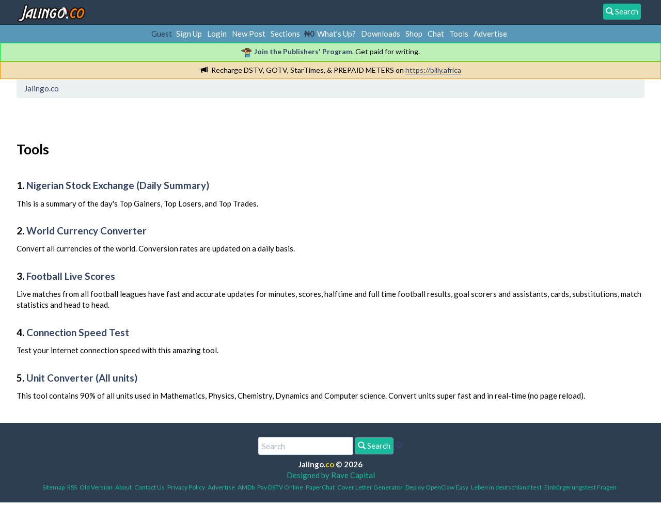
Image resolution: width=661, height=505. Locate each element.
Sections (285, 33)
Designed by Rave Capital (331, 475)
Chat (436, 33)
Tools (458, 33)
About (123, 487)
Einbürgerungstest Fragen (580, 487)
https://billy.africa (433, 70)
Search (374, 445)
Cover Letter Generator (370, 487)
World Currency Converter (86, 230)
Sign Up (189, 33)
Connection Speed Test (77, 332)
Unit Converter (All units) (81, 378)
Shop (413, 33)
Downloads (380, 33)
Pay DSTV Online (280, 487)
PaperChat (320, 487)
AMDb (246, 487)
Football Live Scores (70, 276)
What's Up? (336, 33)
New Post (248, 33)
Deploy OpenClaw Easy (436, 487)
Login (217, 33)
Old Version (96, 487)
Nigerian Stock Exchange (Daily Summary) (117, 185)
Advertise (490, 33)
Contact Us (149, 487)
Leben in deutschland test (506, 487)
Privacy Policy (186, 487)
